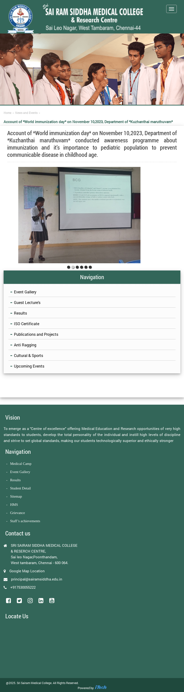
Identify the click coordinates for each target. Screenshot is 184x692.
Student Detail (20, 488)
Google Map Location (27, 570)
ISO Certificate (26, 323)
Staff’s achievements (25, 521)
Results (20, 313)
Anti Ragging (25, 344)
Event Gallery (25, 291)
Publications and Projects (36, 334)
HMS (14, 505)
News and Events (26, 113)
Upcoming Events (29, 366)
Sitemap (16, 496)
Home (7, 113)
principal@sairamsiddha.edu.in (36, 579)
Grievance (17, 513)
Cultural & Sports (28, 355)
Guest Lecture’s (27, 302)
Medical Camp (21, 464)
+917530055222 (23, 587)
